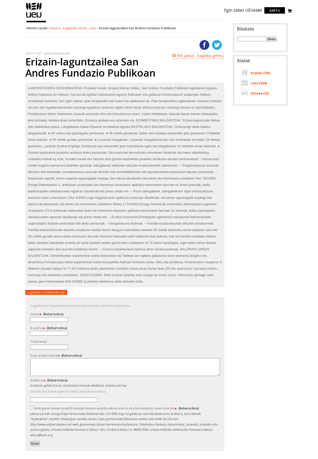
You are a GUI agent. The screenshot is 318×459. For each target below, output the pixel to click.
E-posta (36, 328)
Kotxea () (260, 93)
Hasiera (54, 28)
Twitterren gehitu (217, 45)
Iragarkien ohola (75, 28)
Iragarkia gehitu (210, 55)
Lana (92, 28)
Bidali (35, 443)
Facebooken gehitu (204, 45)
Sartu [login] (274, 10)
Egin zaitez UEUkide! (243, 10)
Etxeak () (260, 73)
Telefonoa (38, 342)
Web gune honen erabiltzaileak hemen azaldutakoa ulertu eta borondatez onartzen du (102, 408)
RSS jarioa (185, 55)
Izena (35, 314)
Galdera (37, 380)
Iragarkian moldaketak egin (46, 292)
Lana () (259, 83)
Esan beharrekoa (44, 355)
